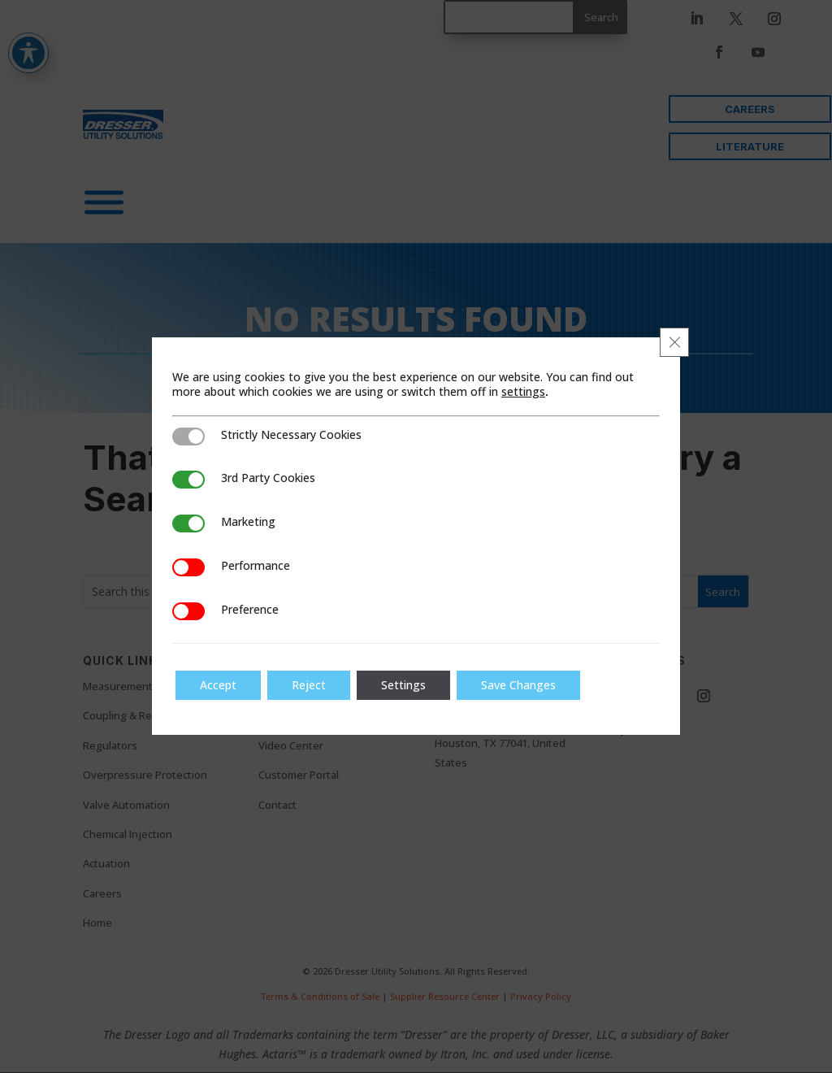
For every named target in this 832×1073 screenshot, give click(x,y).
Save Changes (518, 685)
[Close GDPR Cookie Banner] (674, 342)
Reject (309, 685)
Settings (403, 685)
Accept (218, 685)
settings (523, 391)
